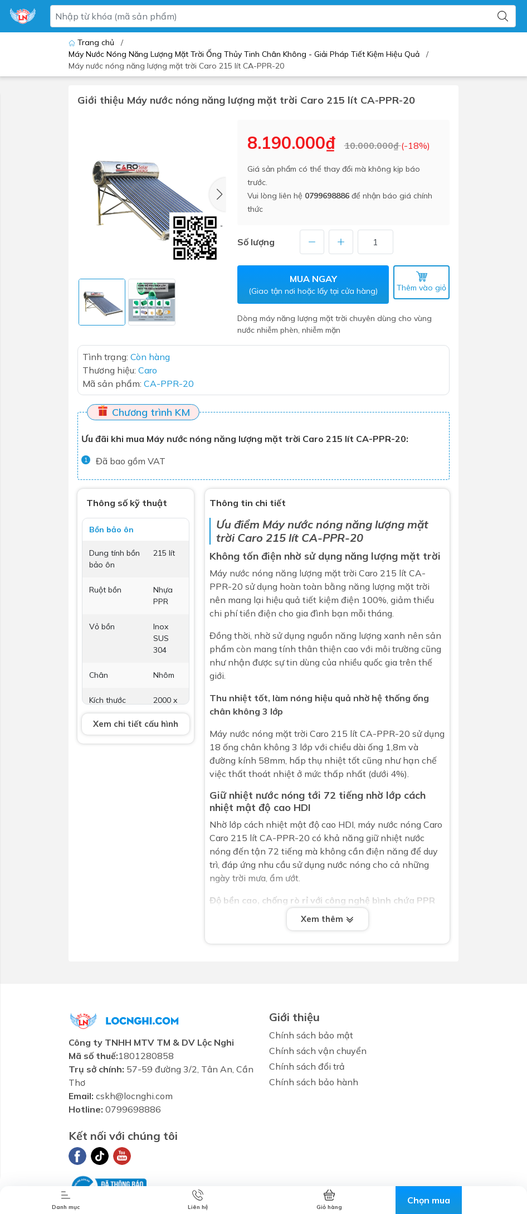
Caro (319, 733)
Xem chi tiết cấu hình (135, 723)
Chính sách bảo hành (313, 1081)
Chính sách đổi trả (307, 1066)
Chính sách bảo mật (311, 1035)
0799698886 (327, 196)
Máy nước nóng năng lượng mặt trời (322, 531)
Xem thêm (327, 920)
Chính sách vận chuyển (318, 1050)
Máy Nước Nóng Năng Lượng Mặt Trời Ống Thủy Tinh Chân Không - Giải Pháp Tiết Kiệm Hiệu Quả (244, 54)
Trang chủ (92, 42)
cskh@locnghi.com (134, 1095)
